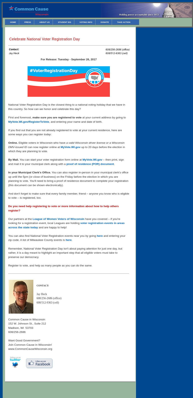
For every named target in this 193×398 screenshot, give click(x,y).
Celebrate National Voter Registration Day (44, 39)
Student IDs (64, 22)
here (100, 235)
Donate (105, 22)
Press (27, 22)
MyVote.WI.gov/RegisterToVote (28, 121)
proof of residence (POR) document (90, 164)
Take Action (123, 22)
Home (13, 22)
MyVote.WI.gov (70, 147)
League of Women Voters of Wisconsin (59, 219)
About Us (44, 22)
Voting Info (85, 22)
